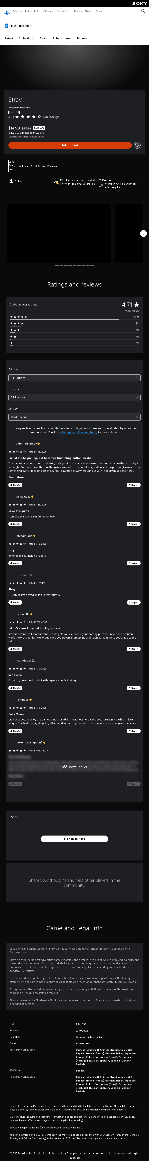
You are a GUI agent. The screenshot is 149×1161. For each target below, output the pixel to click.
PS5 (27, 11)
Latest (9, 34)
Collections (26, 34)
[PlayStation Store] (18, 22)
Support (100, 11)
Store (87, 11)
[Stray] (59, 230)
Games (16, 11)
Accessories (62, 11)
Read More (16, 473)
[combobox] (74, 374)
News (77, 11)
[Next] (143, 229)
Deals (43, 34)
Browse (82, 34)
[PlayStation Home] (7, 11)
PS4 (36, 11)
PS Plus (47, 11)
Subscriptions (62, 34)
